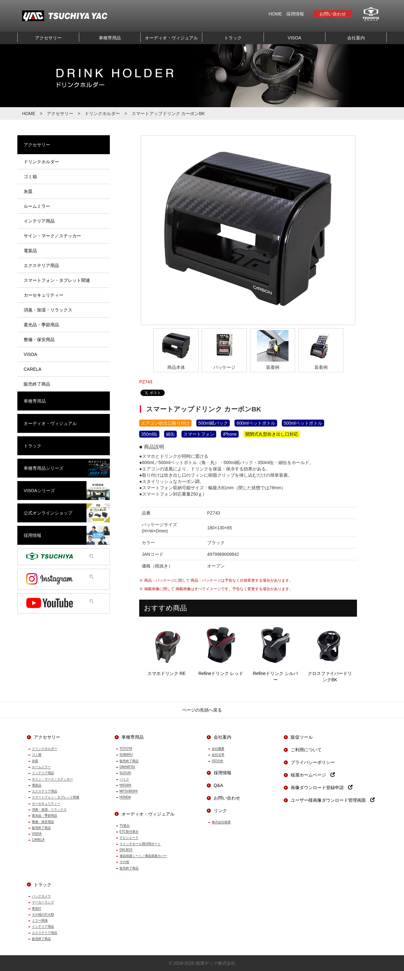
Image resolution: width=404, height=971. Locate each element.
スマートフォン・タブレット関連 (55, 797)
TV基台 (125, 825)
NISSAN (125, 785)
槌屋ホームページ (313, 774)
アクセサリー (48, 37)
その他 (124, 861)
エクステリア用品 (44, 791)
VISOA (294, 37)
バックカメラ (41, 896)
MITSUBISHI (129, 791)
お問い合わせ (332, 13)
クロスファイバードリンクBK (330, 651)
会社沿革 (218, 754)
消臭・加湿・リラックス (49, 809)
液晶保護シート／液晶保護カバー (143, 856)
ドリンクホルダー (102, 113)
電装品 (36, 785)
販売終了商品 (41, 827)
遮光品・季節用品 (44, 815)
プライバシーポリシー (313, 762)
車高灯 (36, 908)
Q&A (218, 785)
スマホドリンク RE (166, 648)
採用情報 (295, 13)
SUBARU (126, 754)
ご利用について (306, 749)
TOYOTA (126, 748)
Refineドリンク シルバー (275, 651)
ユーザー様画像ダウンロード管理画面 (333, 800)
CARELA (38, 839)
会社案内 (356, 37)
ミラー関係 (40, 920)
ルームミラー (41, 767)
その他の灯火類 (43, 914)
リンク (220, 810)
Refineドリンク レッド (221, 648)
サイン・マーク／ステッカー (52, 779)
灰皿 (35, 761)
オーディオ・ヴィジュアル (171, 37)
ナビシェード (129, 837)
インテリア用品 (43, 773)
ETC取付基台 (129, 831)
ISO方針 (217, 761)
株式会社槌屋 (221, 822)
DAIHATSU (127, 767)
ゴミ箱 (36, 754)
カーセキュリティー (46, 803)
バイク (124, 779)
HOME (275, 13)
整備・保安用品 (43, 821)
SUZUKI (125, 773)
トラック (233, 37)
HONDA (125, 797)
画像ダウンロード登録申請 (322, 787)
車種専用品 (110, 37)
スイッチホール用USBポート (140, 844)
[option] (248, 230)
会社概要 (218, 748)
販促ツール (302, 737)
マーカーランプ (43, 902)
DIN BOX (126, 850)
